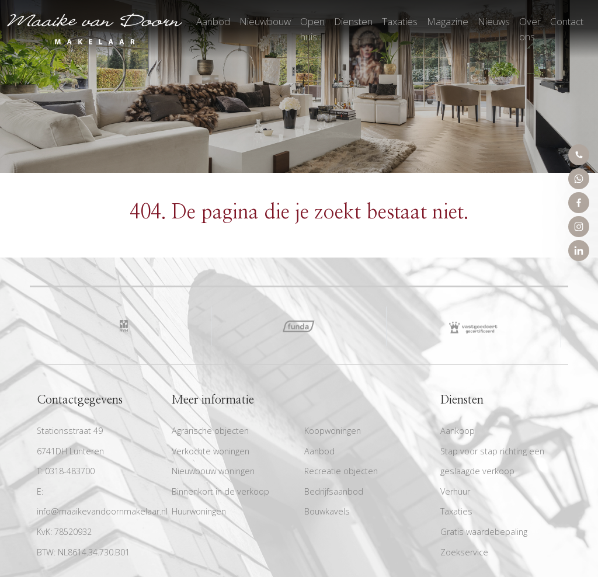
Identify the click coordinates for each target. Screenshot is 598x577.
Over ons (530, 29)
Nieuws (494, 21)
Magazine (447, 21)
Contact (566, 21)
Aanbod (213, 21)
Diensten (353, 21)
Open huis (312, 29)
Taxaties (400, 21)
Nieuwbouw (265, 21)
